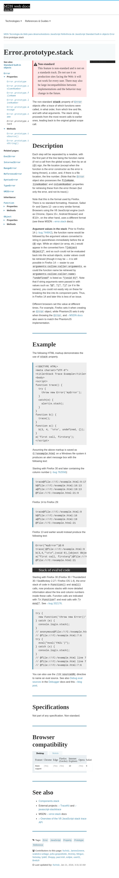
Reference (38, 845)
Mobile (55, 753)
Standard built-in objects (97, 34)
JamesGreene (77, 850)
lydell (44, 857)
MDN (6, 34)
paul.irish (60, 857)
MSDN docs (76, 315)
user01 (76, 857)
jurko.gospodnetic (58, 854)
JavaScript (55, 34)
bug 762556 (59, 472)
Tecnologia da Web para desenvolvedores (29, 34)
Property (67, 840)
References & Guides (38, 21)
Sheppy (51, 857)
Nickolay (36, 857)
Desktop (40, 753)
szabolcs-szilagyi (40, 854)
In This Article (102, 62)
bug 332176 (55, 603)
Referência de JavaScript (73, 34)
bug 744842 (45, 232)
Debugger (53, 682)
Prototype (79, 840)
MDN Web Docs (17, 7)
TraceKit (64, 805)
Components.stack (49, 801)
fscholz (66, 850)
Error (112, 34)
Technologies (13, 21)
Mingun (80, 854)
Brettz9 (35, 860)
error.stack (60, 221)
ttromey (71, 854)
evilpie (69, 857)
